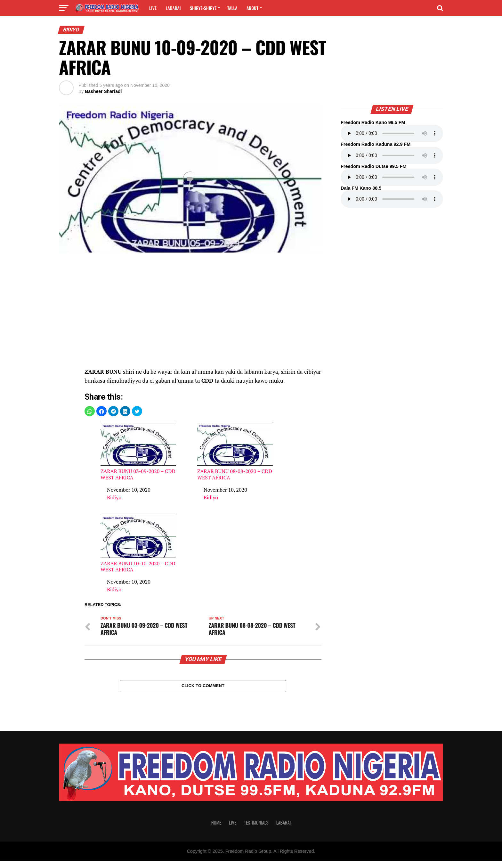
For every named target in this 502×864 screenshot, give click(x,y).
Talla (232, 7)
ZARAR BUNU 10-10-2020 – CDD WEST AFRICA (138, 544)
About (252, 7)
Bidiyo (114, 497)
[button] (90, 411)
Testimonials (256, 825)
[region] (203, 313)
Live (153, 7)
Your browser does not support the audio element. (392, 133)
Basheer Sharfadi (103, 91)
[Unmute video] (190, 179)
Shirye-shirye (203, 7)
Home (216, 825)
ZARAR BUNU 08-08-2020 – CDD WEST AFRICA (235, 452)
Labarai (173, 7)
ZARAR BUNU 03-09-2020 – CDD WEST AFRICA (138, 452)
